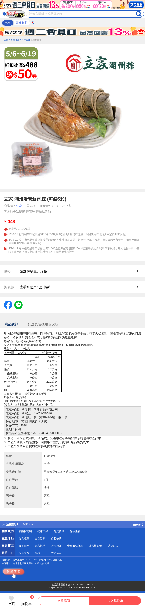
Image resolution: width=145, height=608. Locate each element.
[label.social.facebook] (8, 305)
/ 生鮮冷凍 (14, 40)
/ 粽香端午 (36, 40)
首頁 (6, 40)
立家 (19, 205)
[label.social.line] (18, 305)
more (138, 524)
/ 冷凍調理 (25, 40)
